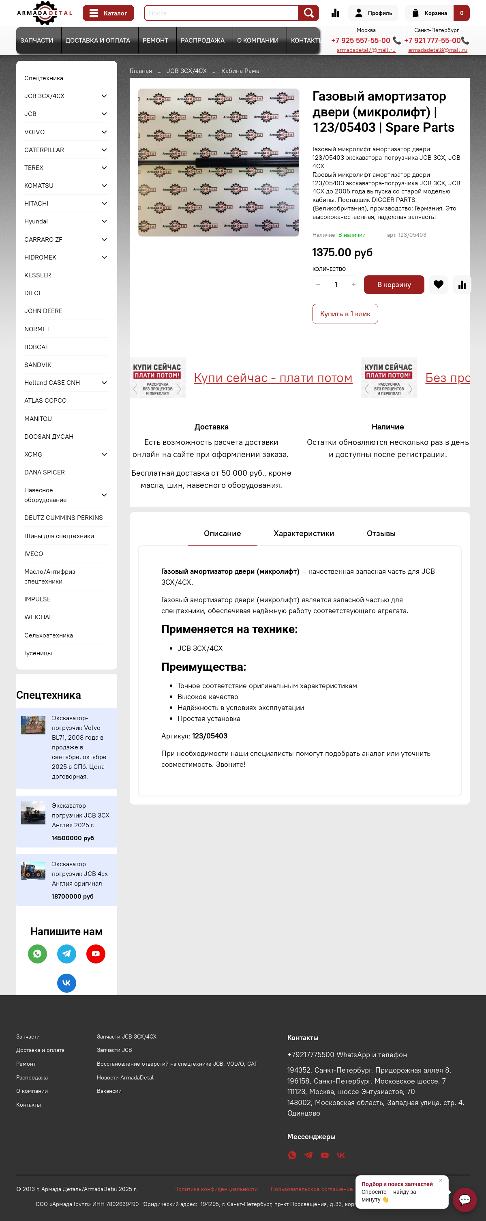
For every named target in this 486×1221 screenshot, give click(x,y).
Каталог (108, 13)
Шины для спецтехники (59, 536)
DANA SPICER (44, 472)
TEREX (33, 167)
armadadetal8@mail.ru (437, 50)
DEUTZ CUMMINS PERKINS (63, 517)
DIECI (32, 293)
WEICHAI (37, 617)
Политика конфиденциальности (220, 1189)
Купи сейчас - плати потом (167, 377)
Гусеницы (38, 653)
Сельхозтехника (48, 635)
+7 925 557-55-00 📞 (366, 40)
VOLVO (34, 132)
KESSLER (37, 275)
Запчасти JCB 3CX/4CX (126, 1036)
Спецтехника (43, 78)
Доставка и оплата (98, 40)
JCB (30, 113)
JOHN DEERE (43, 311)
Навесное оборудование (45, 495)
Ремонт (155, 40)
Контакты (307, 40)
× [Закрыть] (441, 1180)
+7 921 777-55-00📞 (437, 40)
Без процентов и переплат (398, 377)
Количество (329, 269)
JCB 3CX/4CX (187, 71)
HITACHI (36, 203)
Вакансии (109, 1090)
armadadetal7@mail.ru (366, 50)
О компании (257, 40)
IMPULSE (37, 599)
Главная (141, 71)
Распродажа (203, 40)
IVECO (33, 553)
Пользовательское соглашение (316, 1189)
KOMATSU (39, 185)
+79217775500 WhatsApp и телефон (347, 1054)
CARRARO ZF (43, 239)
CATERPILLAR (44, 150)
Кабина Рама (240, 71)
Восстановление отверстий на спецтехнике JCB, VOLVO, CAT (177, 1063)
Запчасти (36, 40)
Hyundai (36, 221)
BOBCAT (36, 347)
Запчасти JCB (114, 1050)
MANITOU (38, 418)
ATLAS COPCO (45, 400)
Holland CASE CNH (52, 382)
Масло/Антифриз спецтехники (49, 576)
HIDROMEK (40, 257)
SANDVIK (37, 365)
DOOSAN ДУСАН (48, 436)
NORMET (37, 329)
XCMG (33, 454)
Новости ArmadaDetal (125, 1077)
